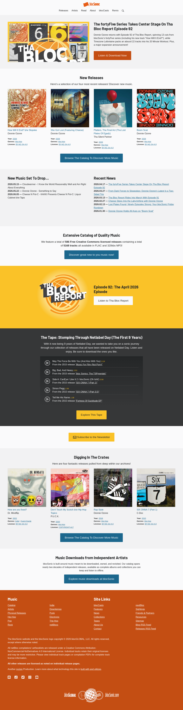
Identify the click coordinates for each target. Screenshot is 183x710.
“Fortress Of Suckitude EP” (88, 400)
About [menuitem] (93, 10)
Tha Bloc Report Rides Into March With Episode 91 (133, 197)
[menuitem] (123, 10)
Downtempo (55, 607)
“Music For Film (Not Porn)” (89, 364)
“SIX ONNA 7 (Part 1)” (86, 382)
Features (98, 607)
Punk (52, 611)
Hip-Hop (12, 615)
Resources (141, 615)
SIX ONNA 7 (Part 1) (147, 508)
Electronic (54, 615)
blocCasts (99, 603)
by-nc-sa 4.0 (22, 144)
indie (17, 520)
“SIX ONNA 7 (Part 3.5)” (87, 391)
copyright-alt (66, 526)
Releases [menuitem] (63, 10)
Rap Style (98, 508)
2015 (144, 517)
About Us (98, 622)
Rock (10, 622)
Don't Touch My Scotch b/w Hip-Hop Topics (68, 510)
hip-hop (18, 142)
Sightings (140, 607)
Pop (10, 618)
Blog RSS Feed (143, 622)
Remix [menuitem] (115, 10)
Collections (99, 615)
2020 (58, 520)
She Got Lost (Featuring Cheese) (67, 130)
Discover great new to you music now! (91, 254)
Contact (97, 626)
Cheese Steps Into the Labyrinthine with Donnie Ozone (135, 201)
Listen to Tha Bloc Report (113, 299)
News (96, 611)
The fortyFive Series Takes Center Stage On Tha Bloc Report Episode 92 (133, 26)
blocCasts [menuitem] (104, 10)
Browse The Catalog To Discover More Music (91, 157)
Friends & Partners (145, 611)
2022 (15, 517)
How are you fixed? (17, 508)
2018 (101, 517)
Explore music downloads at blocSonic (91, 576)
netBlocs (54, 622)
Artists (11, 607)
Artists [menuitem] (75, 10)
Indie (52, 603)
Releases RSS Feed (146, 626)
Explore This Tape (91, 413)
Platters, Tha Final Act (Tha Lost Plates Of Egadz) (110, 132)
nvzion (19, 667)
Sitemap (140, 618)
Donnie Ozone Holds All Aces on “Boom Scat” (131, 211)
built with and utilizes (91, 667)
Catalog (11, 603)
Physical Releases (17, 611)
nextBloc (140, 603)
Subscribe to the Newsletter (91, 436)
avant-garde (26, 520)
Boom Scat (142, 130)
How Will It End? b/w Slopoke (22, 130)
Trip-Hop (54, 618)
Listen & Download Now (112, 55)
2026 (15, 139)
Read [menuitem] (83, 10)
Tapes (97, 618)
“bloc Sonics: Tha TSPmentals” (90, 373)
